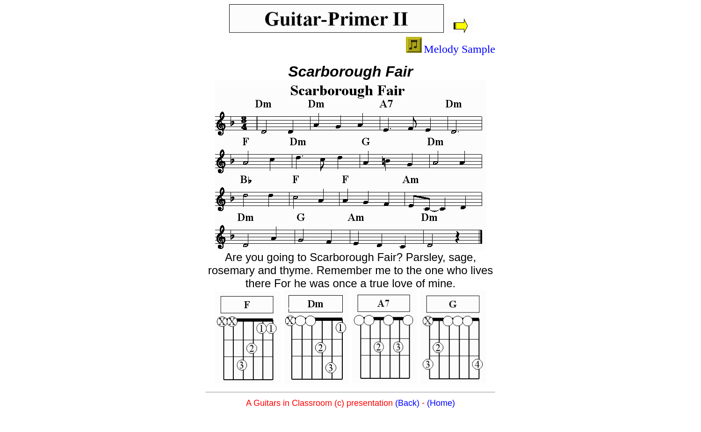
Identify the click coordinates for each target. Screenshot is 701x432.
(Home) (441, 403)
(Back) (407, 403)
